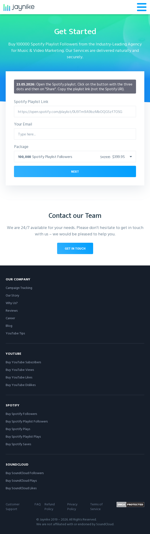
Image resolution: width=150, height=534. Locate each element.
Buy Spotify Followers (21, 413)
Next (75, 171)
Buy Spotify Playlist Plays (23, 436)
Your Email (23, 124)
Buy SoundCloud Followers (25, 472)
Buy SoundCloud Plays (21, 480)
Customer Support (12, 506)
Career (10, 317)
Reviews (12, 310)
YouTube (13, 353)
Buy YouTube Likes (19, 377)
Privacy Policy (72, 506)
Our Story (12, 295)
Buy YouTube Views (20, 369)
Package (21, 146)
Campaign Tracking (19, 287)
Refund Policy (50, 506)
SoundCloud (17, 464)
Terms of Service (96, 506)
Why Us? (12, 302)
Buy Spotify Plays (18, 428)
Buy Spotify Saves (18, 443)
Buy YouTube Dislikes (21, 384)
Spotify (12, 405)
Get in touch (75, 248)
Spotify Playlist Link (31, 101)
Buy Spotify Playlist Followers (27, 421)
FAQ (38, 504)
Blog (9, 325)
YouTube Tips (15, 333)
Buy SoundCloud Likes (21, 487)
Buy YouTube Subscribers (23, 361)
